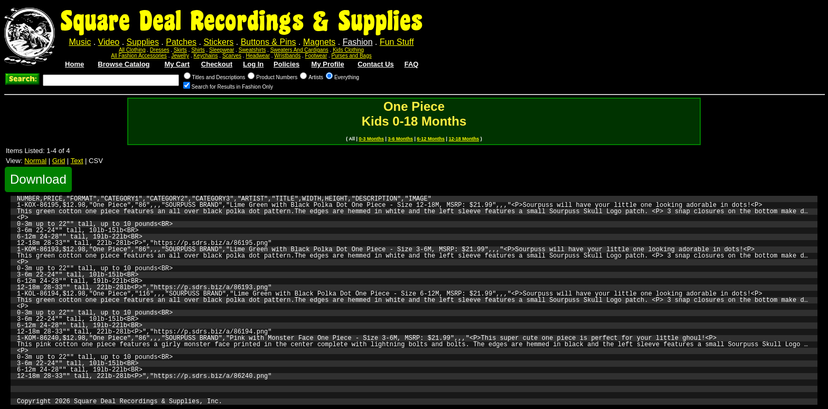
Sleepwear (221, 50)
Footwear (316, 56)
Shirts (198, 50)
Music (80, 41)
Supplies (143, 41)
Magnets (319, 41)
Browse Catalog (123, 64)
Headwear (258, 56)
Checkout (216, 64)
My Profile (328, 64)
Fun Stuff (397, 41)
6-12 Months (431, 138)
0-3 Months (371, 138)
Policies (286, 64)
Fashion (358, 41)
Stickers (218, 41)
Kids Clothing (348, 50)
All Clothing (132, 50)
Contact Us (375, 64)
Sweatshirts (252, 50)
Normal (35, 161)
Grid (58, 161)
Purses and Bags (352, 56)
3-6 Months (400, 138)
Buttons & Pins (268, 41)
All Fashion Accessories (139, 56)
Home (74, 64)
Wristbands (287, 56)
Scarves (231, 56)
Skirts (180, 50)
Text (77, 161)
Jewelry (180, 56)
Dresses (160, 50)
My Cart (177, 64)
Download (38, 179)
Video (109, 41)
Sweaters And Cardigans (299, 50)
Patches (181, 41)
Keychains (205, 56)
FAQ (411, 64)
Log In (253, 64)
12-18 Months (464, 138)
